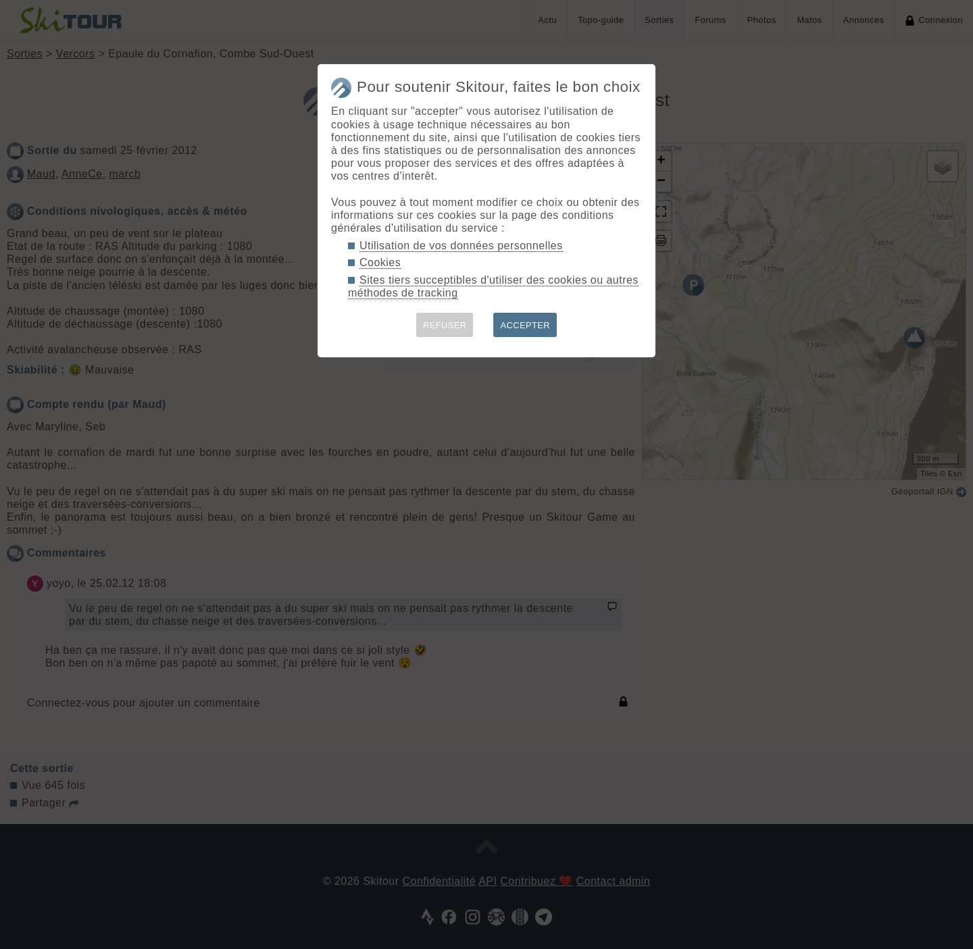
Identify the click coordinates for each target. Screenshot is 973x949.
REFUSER (445, 325)
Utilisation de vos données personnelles (461, 245)
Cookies (380, 262)
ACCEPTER (525, 325)
